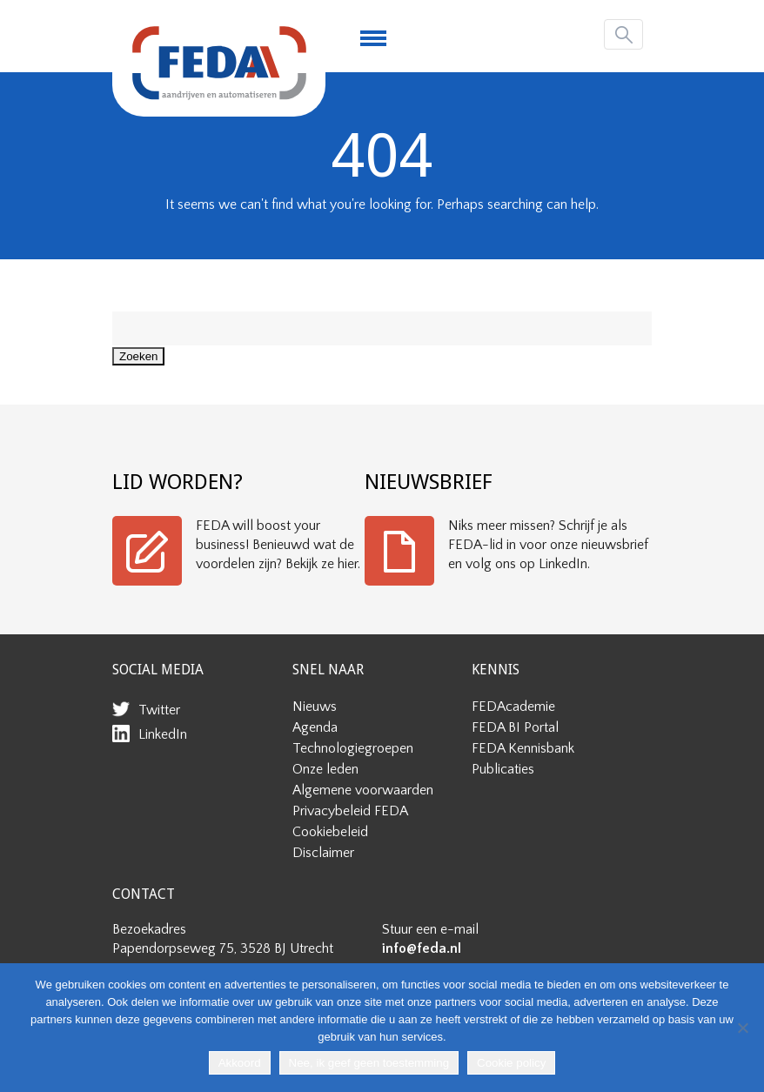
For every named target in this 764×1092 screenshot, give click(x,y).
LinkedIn (162, 734)
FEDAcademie (513, 706)
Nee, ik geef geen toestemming (369, 1062)
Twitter (159, 710)
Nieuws (314, 706)
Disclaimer (323, 853)
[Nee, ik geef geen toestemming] (742, 1027)
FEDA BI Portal (515, 727)
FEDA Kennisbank (523, 748)
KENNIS (495, 669)
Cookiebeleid (330, 832)
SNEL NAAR (328, 669)
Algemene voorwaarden (362, 790)
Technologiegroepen (352, 748)
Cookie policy (511, 1062)
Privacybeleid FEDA (350, 811)
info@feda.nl (421, 948)
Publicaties (503, 769)
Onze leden (325, 769)
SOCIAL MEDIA (158, 669)
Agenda (315, 727)
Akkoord (239, 1062)
